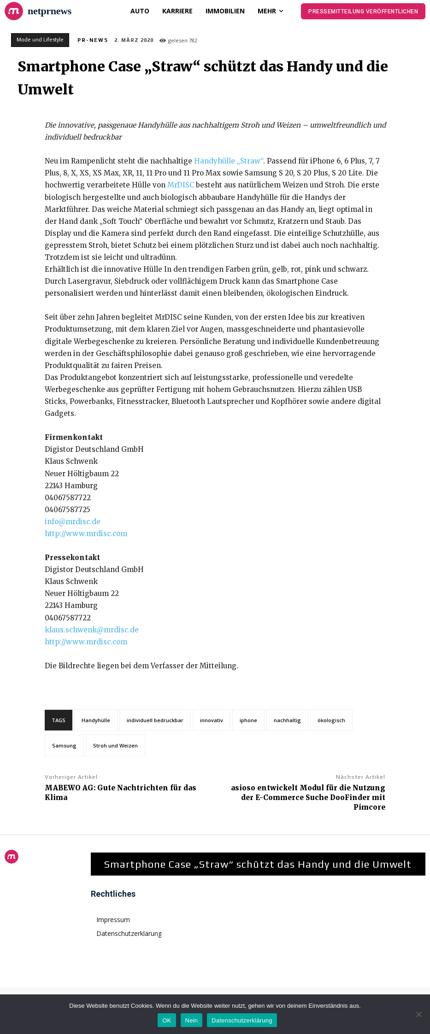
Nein (191, 1020)
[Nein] (418, 1014)
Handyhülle (96, 720)
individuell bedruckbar (155, 720)
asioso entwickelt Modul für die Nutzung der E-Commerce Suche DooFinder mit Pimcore (308, 797)
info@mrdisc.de (72, 521)
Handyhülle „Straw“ (228, 161)
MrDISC (180, 185)
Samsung (64, 745)
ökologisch (331, 720)
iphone (248, 720)
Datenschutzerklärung (242, 1020)
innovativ (211, 720)
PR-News (92, 40)
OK (166, 1020)
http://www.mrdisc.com (86, 533)
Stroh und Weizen (115, 745)
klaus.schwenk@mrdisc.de (92, 629)
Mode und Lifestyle (40, 40)
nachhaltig (287, 720)
